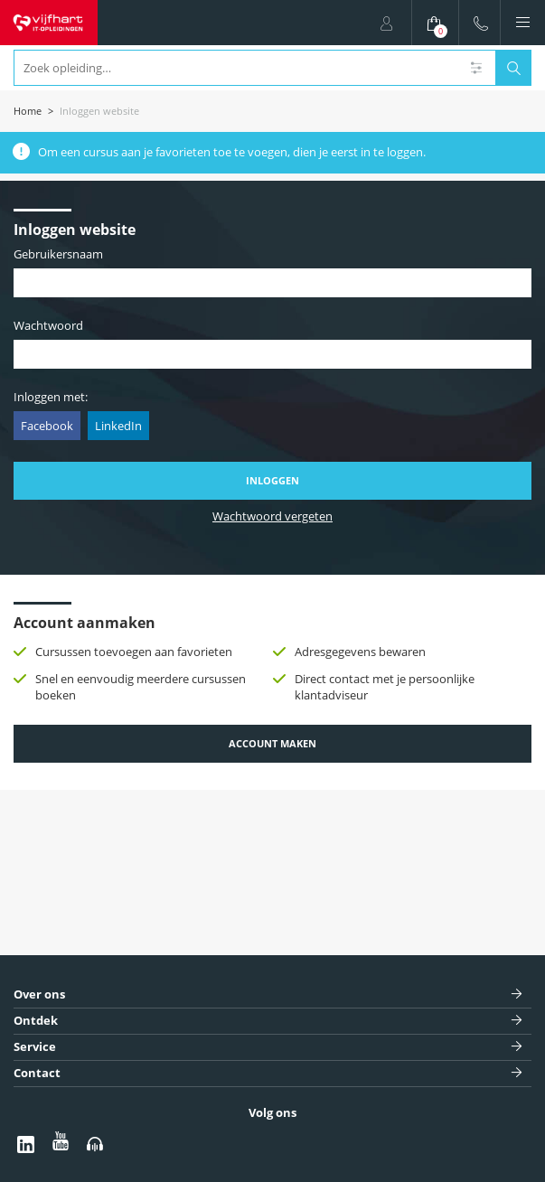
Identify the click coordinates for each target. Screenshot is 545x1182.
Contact (37, 1073)
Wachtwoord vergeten (272, 516)
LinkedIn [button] (118, 425)
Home (28, 110)
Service (35, 1047)
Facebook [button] (47, 425)
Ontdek (36, 1020)
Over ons (39, 994)
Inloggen (272, 480)
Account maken (272, 743)
